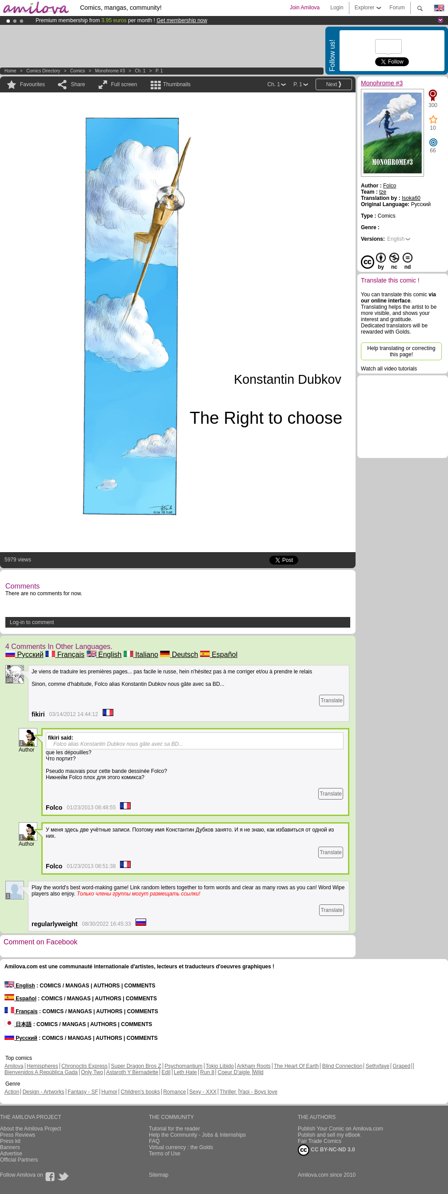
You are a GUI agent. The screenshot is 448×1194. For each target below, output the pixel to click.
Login (336, 7)
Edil (166, 1072)
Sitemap (158, 1175)
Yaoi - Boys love (258, 1092)
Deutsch (179, 654)
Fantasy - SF (83, 1092)
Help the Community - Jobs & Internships (197, 1135)
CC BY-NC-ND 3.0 (326, 1150)
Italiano (141, 654)
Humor (109, 1092)
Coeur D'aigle (235, 1072)
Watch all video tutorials (389, 369)
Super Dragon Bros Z (136, 1066)
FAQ (154, 1141)
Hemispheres (42, 1066)
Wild (258, 1072)
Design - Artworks (43, 1092)
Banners (10, 1147)
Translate (331, 700)
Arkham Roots (254, 1066)
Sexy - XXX (202, 1092)
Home (10, 70)
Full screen (124, 84)
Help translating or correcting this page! (401, 351)
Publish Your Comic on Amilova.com (340, 1129)
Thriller (228, 1092)
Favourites (32, 84)
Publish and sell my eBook (329, 1135)
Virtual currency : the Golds (181, 1147)
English (104, 654)
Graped (401, 1066)
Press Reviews (17, 1135)
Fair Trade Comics (319, 1141)
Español (218, 654)
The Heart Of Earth (296, 1066)
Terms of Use (164, 1153)
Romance (174, 1092)
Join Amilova (305, 7)
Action (11, 1092)
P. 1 (159, 70)
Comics (77, 70)
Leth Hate (185, 1072)
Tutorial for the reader (174, 1129)
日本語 (18, 1024)
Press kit (10, 1141)
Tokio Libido (220, 1066)
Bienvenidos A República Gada (41, 1072)
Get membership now (181, 20)
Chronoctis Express (84, 1066)
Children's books (140, 1092)
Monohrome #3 (110, 70)
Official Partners (19, 1160)
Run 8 (207, 1072)
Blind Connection (342, 1066)
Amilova (14, 1066)
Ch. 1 (140, 70)
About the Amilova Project (30, 1129)
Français (64, 654)
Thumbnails (177, 84)
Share (78, 84)
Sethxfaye (377, 1066)
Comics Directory (43, 70)
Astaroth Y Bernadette (132, 1072)
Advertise (11, 1153)
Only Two (92, 1072)
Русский (24, 654)
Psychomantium (183, 1066)
